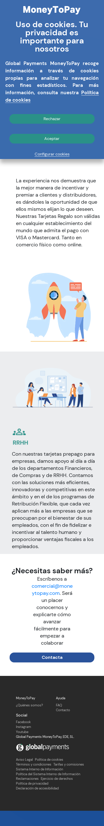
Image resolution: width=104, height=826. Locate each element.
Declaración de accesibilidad (37, 804)
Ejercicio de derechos (57, 794)
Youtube (22, 747)
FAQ (59, 721)
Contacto (63, 725)
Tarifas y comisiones (68, 780)
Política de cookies (49, 775)
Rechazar (52, 118)
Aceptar (51, 138)
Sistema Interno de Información (39, 785)
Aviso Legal (24, 775)
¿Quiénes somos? (29, 721)
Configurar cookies (52, 154)
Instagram (23, 742)
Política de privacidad (32, 799)
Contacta (52, 673)
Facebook (23, 737)
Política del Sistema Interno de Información (48, 790)
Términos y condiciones (33, 780)
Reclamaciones (27, 794)
